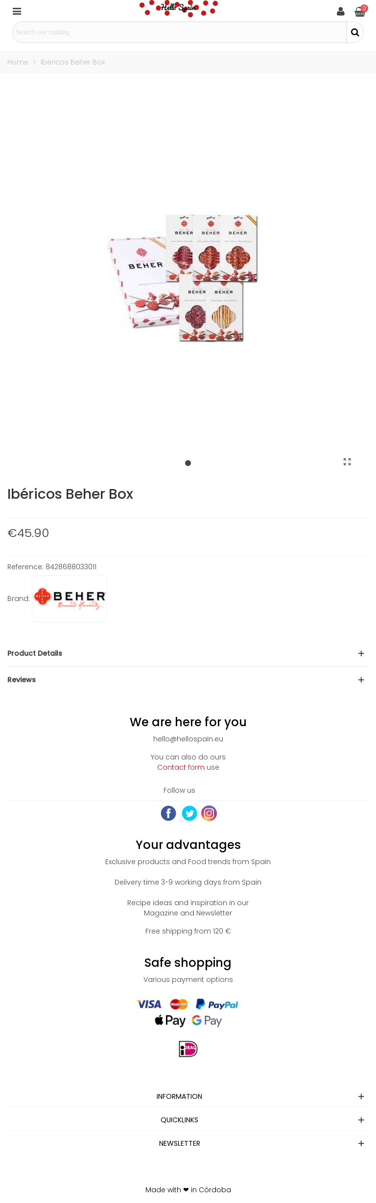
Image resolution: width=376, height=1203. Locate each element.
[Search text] (180, 32)
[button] (188, 463)
